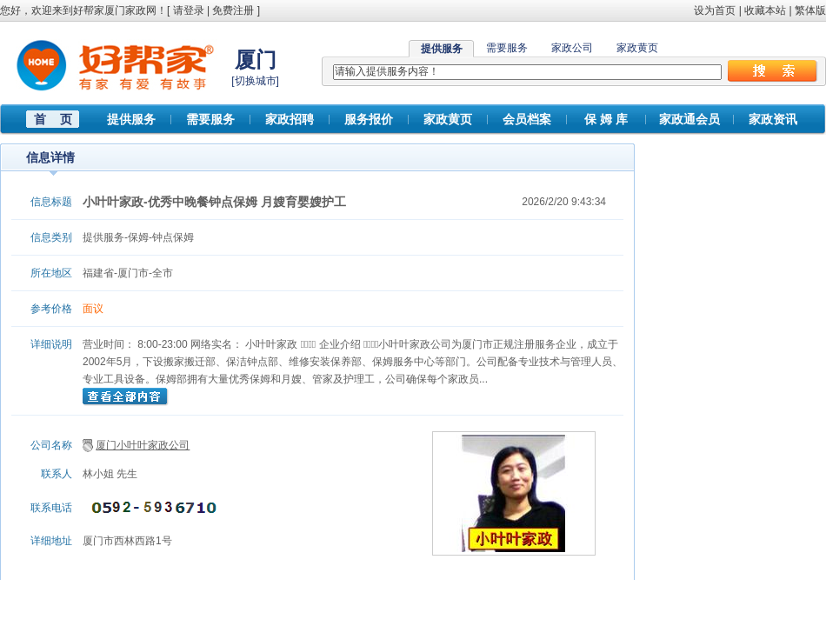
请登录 (188, 10)
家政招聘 (289, 119)
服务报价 (368, 119)
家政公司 (572, 48)
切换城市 (255, 81)
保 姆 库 (606, 119)
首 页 (53, 119)
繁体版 (810, 10)
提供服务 (131, 119)
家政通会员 (689, 119)
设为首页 (715, 10)
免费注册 (233, 10)
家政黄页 (637, 48)
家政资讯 (773, 119)
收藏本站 (765, 10)
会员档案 (527, 119)
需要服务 (507, 48)
